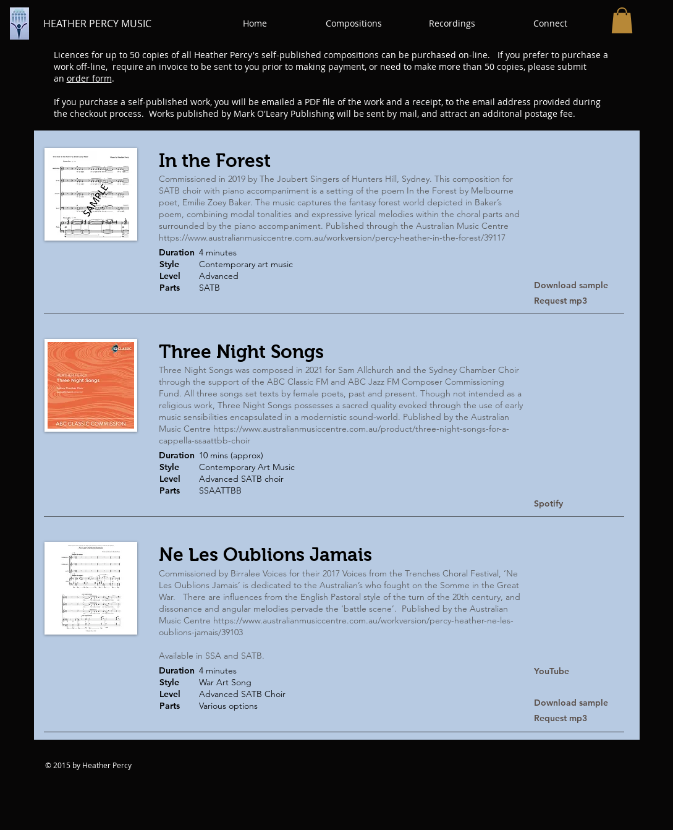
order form (89, 78)
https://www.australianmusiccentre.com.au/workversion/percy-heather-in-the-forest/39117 (332, 237)
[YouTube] (553, 672)
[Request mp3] (577, 301)
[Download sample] (577, 285)
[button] (354, 23)
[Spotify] (577, 503)
